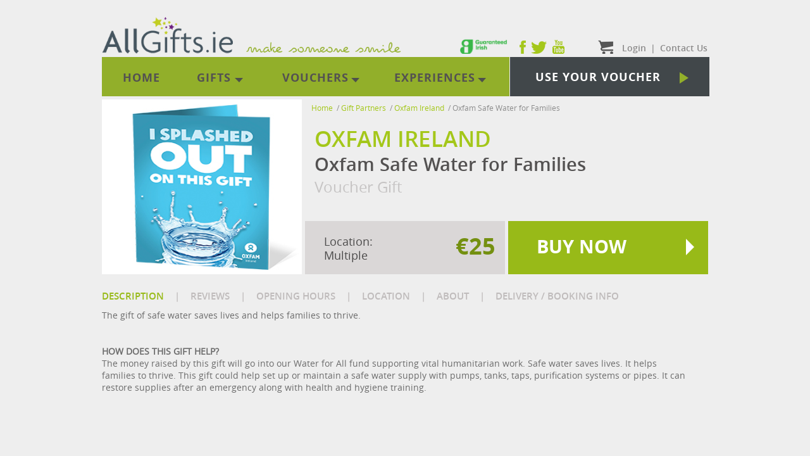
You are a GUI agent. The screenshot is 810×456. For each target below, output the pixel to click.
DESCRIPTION (133, 296)
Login (634, 48)
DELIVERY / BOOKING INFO (557, 296)
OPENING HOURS (295, 296)
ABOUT (453, 296)
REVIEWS (210, 296)
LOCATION (386, 296)
